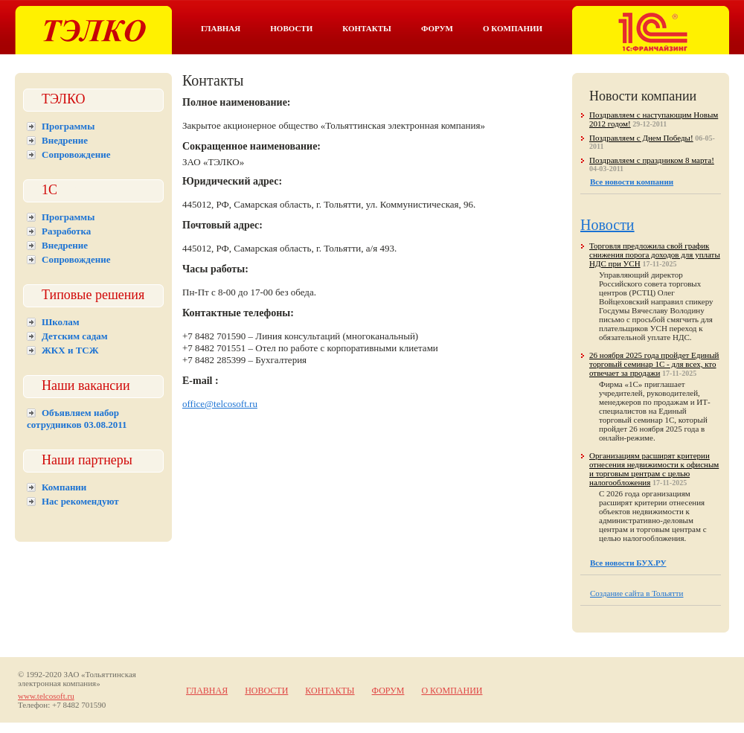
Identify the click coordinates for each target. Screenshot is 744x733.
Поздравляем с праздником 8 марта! (651, 160)
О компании (512, 28)
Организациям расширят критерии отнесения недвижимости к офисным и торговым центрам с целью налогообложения (654, 469)
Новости (291, 28)
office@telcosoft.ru (219, 403)
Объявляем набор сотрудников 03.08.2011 (77, 418)
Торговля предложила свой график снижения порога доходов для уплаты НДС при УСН (654, 254)
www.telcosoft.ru (46, 695)
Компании (64, 487)
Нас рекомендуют (80, 501)
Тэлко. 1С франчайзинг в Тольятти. (650, 30)
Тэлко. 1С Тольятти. (93, 30)
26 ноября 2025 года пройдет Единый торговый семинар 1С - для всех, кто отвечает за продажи (654, 364)
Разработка (66, 231)
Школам (61, 321)
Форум (437, 28)
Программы (68, 126)
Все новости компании (631, 181)
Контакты (366, 28)
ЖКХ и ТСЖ (70, 350)
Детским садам (75, 336)
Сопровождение (76, 154)
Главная (220, 28)
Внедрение (65, 140)
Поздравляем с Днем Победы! (641, 137)
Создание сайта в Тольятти (637, 593)
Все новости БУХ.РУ (628, 562)
